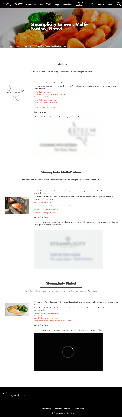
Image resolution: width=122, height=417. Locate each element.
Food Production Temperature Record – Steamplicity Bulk (53, 210)
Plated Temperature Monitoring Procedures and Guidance (53, 325)
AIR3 (41, 4)
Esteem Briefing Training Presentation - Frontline (49, 99)
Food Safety (8, 4)
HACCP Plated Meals (41, 320)
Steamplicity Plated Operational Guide (47, 318)
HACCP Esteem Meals (41, 101)
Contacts (101, 4)
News (110, 4)
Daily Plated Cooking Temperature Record (48, 323)
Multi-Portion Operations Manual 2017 (46, 213)
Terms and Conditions (63, 408)
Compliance (67, 4)
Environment (31, 4)
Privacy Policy (46, 408)
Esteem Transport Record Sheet (44, 111)
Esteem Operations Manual (43, 96)
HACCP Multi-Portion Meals (43, 207)
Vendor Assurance (91, 4)
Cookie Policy (79, 408)
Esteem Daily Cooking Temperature (45, 107)
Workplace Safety (18, 4)
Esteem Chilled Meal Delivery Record (46, 104)
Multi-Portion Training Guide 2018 (45, 217)
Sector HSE (48, 4)
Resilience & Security (79, 4)
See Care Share (57, 4)
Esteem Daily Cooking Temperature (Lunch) (48, 109)
